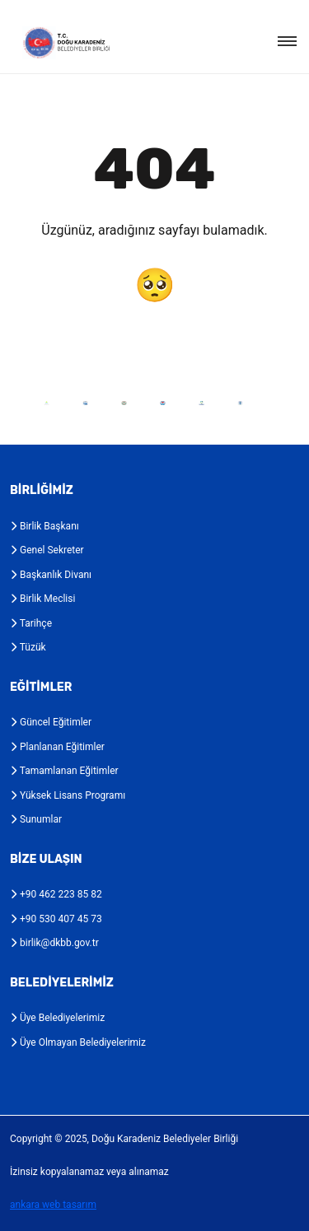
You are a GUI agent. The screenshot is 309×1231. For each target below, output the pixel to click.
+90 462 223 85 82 (56, 894)
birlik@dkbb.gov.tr (54, 943)
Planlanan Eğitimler (57, 747)
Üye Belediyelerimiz (57, 1018)
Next (269, 402)
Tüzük (28, 647)
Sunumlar (36, 819)
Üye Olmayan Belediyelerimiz (78, 1042)
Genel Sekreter (47, 550)
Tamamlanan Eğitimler (64, 770)
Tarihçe (31, 623)
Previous (15, 402)
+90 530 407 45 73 (56, 919)
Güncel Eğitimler (50, 722)
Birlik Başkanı (44, 526)
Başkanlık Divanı (50, 575)
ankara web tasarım (53, 1204)
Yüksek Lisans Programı (67, 795)
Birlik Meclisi (42, 598)
